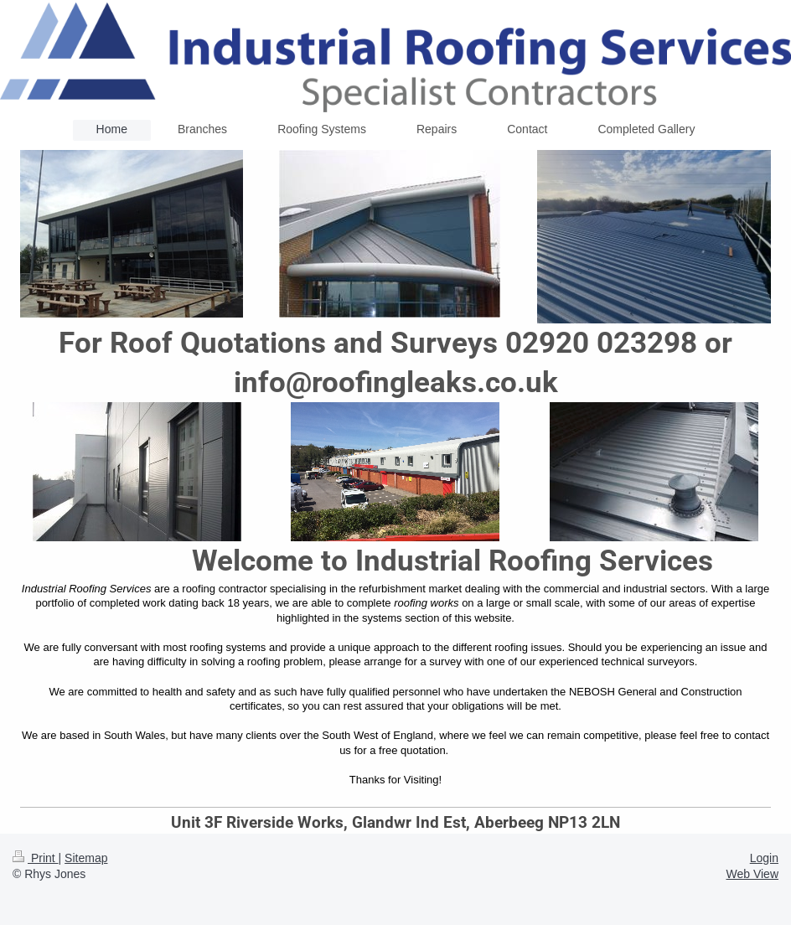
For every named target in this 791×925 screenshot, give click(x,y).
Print (36, 858)
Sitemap (86, 858)
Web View (752, 874)
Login (764, 858)
